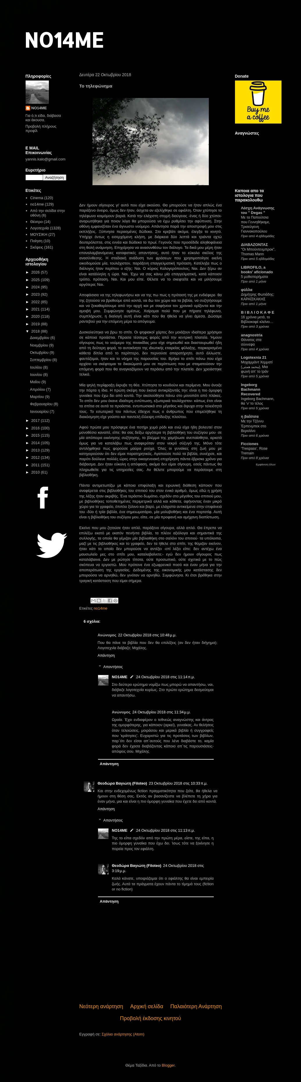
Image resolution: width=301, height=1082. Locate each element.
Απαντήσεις (113, 667)
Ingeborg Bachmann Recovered (250, 389)
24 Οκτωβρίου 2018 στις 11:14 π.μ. (165, 677)
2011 (36, 465)
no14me (100, 608)
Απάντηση (106, 655)
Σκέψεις (36, 247)
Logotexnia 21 (253, 357)
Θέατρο (36, 221)
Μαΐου (35, 382)
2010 (36, 472)
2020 (36, 316)
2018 (36, 331)
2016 (36, 428)
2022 (36, 302)
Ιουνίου (36, 374)
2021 (36, 309)
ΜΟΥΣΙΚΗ (38, 234)
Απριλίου (38, 389)
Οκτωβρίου (39, 352)
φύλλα (246, 290)
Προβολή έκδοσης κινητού (150, 1018)
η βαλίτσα (250, 416)
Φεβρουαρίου (42, 404)
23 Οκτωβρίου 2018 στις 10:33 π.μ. (178, 783)
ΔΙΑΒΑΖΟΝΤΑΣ (254, 244)
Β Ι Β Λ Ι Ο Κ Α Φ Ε (257, 312)
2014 (36, 443)
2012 (36, 457)
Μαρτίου (37, 396)
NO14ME (64, 40)
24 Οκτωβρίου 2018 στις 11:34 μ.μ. (161, 712)
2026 (36, 272)
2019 (36, 324)
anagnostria (252, 335)
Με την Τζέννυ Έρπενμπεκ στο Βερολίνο (253, 426)
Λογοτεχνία (39, 228)
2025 (36, 280)
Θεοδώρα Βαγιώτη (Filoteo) (122, 783)
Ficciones (250, 444)
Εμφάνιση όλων (266, 464)
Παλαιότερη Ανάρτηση (196, 1006)
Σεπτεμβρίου (41, 360)
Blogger (168, 1065)
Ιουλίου (36, 367)
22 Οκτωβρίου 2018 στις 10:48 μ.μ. (147, 635)
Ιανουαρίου (40, 411)
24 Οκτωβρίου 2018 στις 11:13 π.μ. (165, 830)
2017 (36, 420)
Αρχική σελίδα (146, 1006)
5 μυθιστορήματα (254, 277)
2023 (36, 294)
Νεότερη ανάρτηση (101, 1006)
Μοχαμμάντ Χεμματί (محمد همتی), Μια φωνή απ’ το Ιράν (257, 367)
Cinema (36, 198)
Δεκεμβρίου (40, 337)
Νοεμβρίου (39, 345)
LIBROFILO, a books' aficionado (257, 269)
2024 (36, 287)
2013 (36, 450)
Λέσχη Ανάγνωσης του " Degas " (258, 210)
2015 (36, 435)
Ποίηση (36, 241)
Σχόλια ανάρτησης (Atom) (122, 1034)
